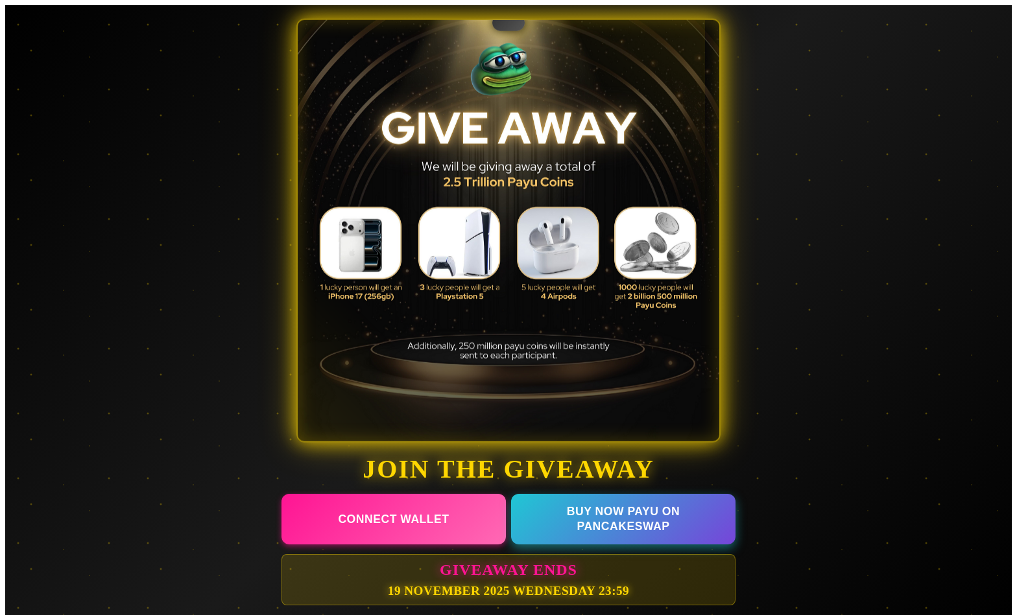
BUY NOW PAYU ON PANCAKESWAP (623, 519)
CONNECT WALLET (393, 519)
